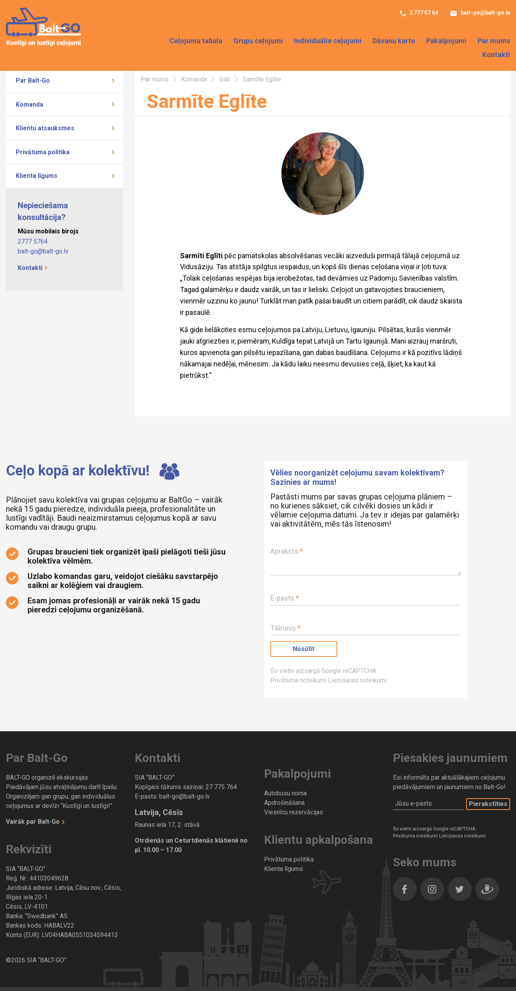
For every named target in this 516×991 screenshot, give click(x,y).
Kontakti (496, 55)
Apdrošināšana (284, 802)
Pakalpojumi (446, 41)
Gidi (225, 79)
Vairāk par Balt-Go (33, 821)
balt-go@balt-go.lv (484, 13)
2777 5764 (33, 241)
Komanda (29, 104)
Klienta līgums (36, 175)
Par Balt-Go (33, 80)
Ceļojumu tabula (195, 41)
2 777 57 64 (423, 13)
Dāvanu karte (394, 41)
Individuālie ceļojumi (328, 41)
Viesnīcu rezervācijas (293, 812)
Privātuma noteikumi (299, 680)
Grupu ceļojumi (258, 41)
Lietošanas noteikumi (357, 680)
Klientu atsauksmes (45, 128)
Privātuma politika (43, 152)
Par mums (493, 41)
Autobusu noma (285, 793)
